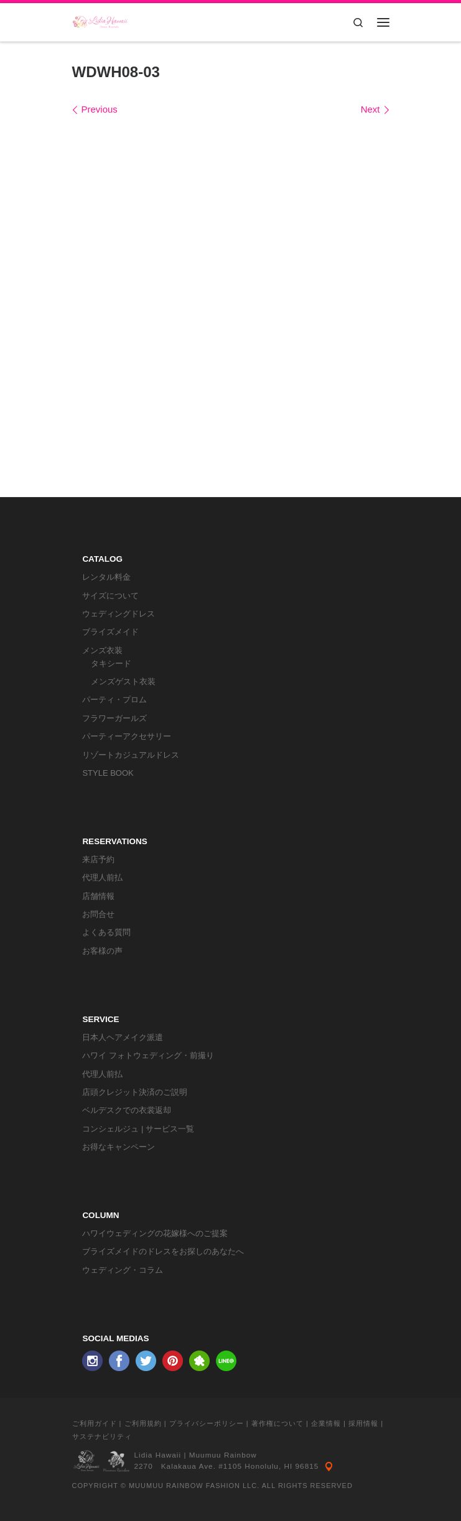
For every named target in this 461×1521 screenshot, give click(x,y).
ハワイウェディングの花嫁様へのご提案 (155, 1233)
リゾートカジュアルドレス (130, 755)
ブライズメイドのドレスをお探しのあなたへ (163, 1251)
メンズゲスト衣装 (123, 681)
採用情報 (363, 1423)
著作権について (277, 1423)
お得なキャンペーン (118, 1146)
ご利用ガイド (94, 1423)
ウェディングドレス (118, 613)
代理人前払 (102, 877)
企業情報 (326, 1423)
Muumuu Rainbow (223, 1455)
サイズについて (110, 595)
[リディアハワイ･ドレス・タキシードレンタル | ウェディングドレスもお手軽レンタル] (100, 21)
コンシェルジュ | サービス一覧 (138, 1128)
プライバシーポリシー (206, 1423)
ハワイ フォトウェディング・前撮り (148, 1055)
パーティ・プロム (114, 699)
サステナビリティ (102, 1436)
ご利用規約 (143, 1423)
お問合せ (98, 914)
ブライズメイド (110, 631)
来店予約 (98, 859)
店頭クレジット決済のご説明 (134, 1092)
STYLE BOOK (107, 773)
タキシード (111, 663)
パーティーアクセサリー (126, 736)
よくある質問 (106, 932)
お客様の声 (102, 951)
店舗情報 (98, 896)
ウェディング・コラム (122, 1270)
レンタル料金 (106, 577)
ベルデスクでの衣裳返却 (126, 1110)
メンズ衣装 (102, 650)
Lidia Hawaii (158, 1455)
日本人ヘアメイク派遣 (122, 1037)
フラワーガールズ (114, 718)
